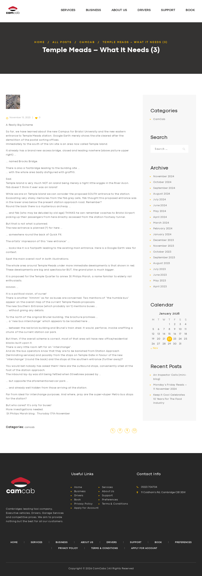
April (160, 217)
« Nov (154, 348)
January (162, 234)
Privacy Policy (83, 504)
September (164, 188)
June (160, 205)
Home (39, 42)
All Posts (62, 42)
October (162, 182)
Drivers (78, 496)
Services (107, 487)
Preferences (110, 500)
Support (107, 496)
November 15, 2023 (19, 118)
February (162, 229)
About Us (108, 491)
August (161, 194)
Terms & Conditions (115, 504)
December (163, 240)
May (159, 211)
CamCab (87, 42)
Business (80, 491)
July (159, 200)
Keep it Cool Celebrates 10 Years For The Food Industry (169, 399)
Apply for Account (86, 508)
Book (77, 500)
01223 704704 (149, 487)
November (163, 176)
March (161, 223)
